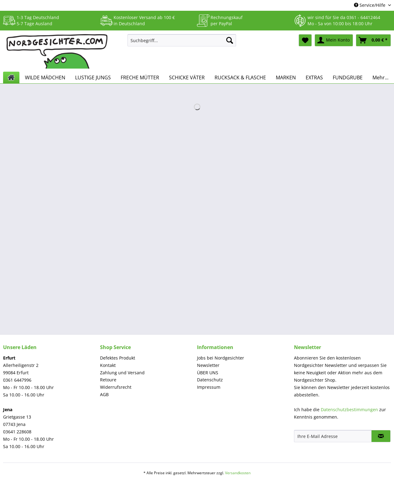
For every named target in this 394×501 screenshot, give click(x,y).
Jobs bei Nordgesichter (220, 358)
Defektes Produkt (117, 358)
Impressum (208, 387)
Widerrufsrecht (115, 387)
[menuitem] (181, 43)
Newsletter (208, 365)
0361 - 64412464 (363, 17)
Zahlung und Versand (122, 373)
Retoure (108, 380)
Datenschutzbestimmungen (349, 409)
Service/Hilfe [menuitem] (370, 5)
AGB (104, 394)
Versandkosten (238, 472)
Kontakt (108, 365)
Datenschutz (210, 380)
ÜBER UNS (207, 373)
